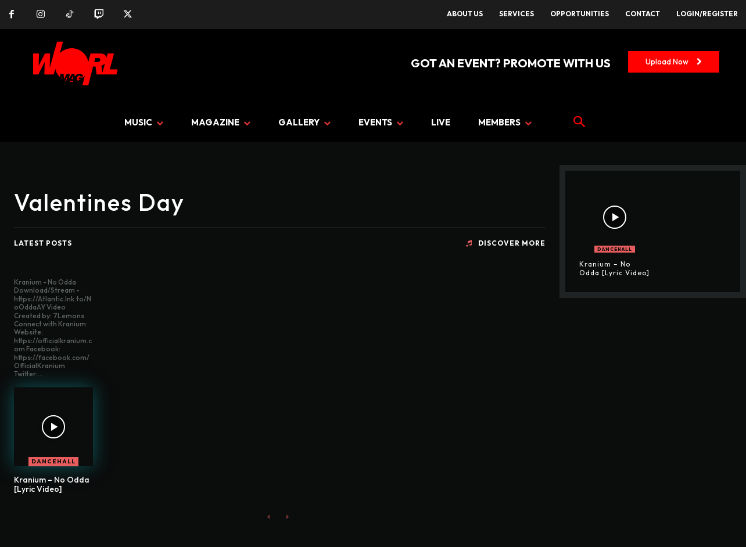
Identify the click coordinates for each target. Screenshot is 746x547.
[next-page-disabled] (287, 516)
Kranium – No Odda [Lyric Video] (51, 484)
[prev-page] (268, 516)
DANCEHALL (53, 461)
